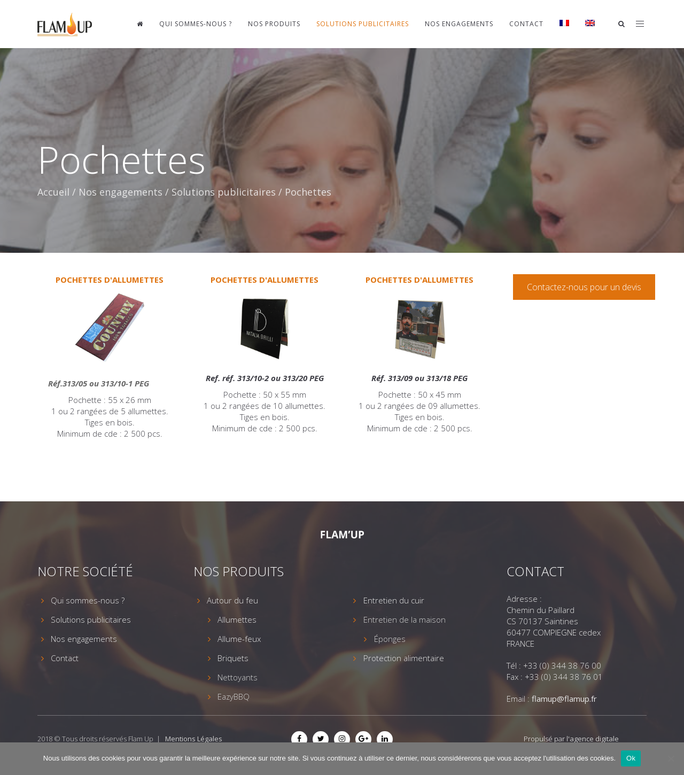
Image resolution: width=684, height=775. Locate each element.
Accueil (53, 191)
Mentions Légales (193, 738)
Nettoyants (237, 677)
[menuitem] (564, 24)
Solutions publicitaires (362, 23)
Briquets (232, 658)
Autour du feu (232, 600)
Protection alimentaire (403, 658)
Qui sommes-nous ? (195, 23)
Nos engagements (459, 23)
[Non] (670, 758)
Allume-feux (239, 638)
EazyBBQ (233, 696)
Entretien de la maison (404, 619)
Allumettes (236, 619)
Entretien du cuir (393, 600)
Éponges (390, 638)
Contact (526, 23)
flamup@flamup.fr (564, 698)
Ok (630, 758)
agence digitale (594, 738)
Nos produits (274, 23)
